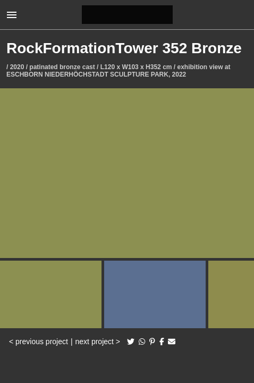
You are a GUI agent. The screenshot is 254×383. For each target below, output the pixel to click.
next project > (97, 341)
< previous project (38, 341)
